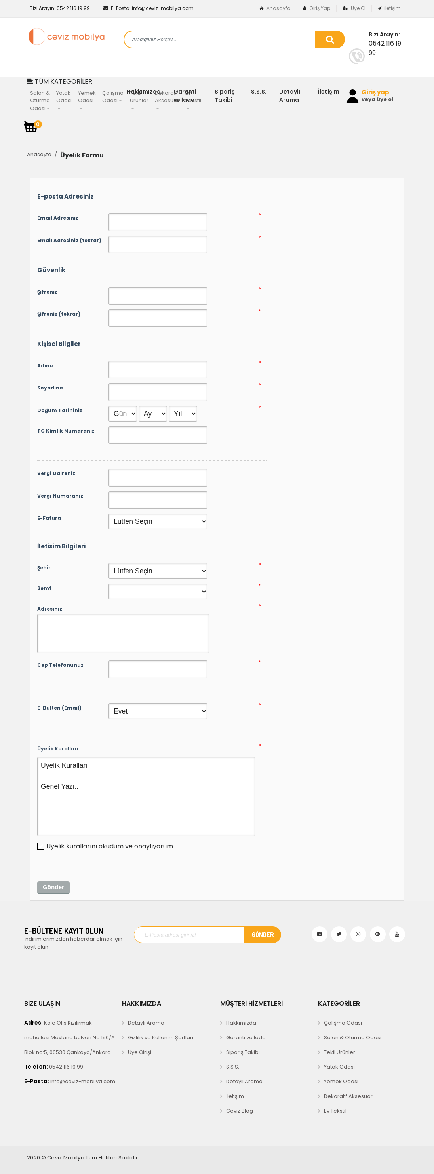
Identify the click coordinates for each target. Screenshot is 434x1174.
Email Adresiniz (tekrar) (69, 240)
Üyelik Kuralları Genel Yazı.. (146, 796)
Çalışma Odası (343, 1023)
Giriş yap (375, 92)
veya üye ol (377, 99)
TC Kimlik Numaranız (66, 431)
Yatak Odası (339, 1067)
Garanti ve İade (184, 96)
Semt (44, 588)
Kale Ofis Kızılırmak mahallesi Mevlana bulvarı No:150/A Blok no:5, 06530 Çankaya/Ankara (69, 1037)
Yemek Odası (341, 1081)
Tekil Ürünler (339, 1052)
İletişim (389, 8)
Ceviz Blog (239, 1111)
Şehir (44, 567)
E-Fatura (49, 518)
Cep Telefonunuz (60, 665)
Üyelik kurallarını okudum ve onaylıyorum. (110, 846)
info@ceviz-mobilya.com (148, 8)
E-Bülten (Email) (59, 707)
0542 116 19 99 (59, 8)
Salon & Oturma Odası (352, 1037)
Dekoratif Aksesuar (348, 1096)
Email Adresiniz (57, 217)
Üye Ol (354, 8)
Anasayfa (275, 8)
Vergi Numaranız (60, 496)
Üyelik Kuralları (57, 748)
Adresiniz (49, 608)
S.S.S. (258, 91)
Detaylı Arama (289, 96)
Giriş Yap (316, 8)
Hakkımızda (144, 91)
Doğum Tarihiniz (59, 410)
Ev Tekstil (335, 1111)
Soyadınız (50, 387)
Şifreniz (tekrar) (58, 314)
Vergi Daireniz (56, 473)
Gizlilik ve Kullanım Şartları (160, 1037)
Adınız (45, 365)
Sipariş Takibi (225, 96)
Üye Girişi (139, 1052)
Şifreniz (47, 291)
